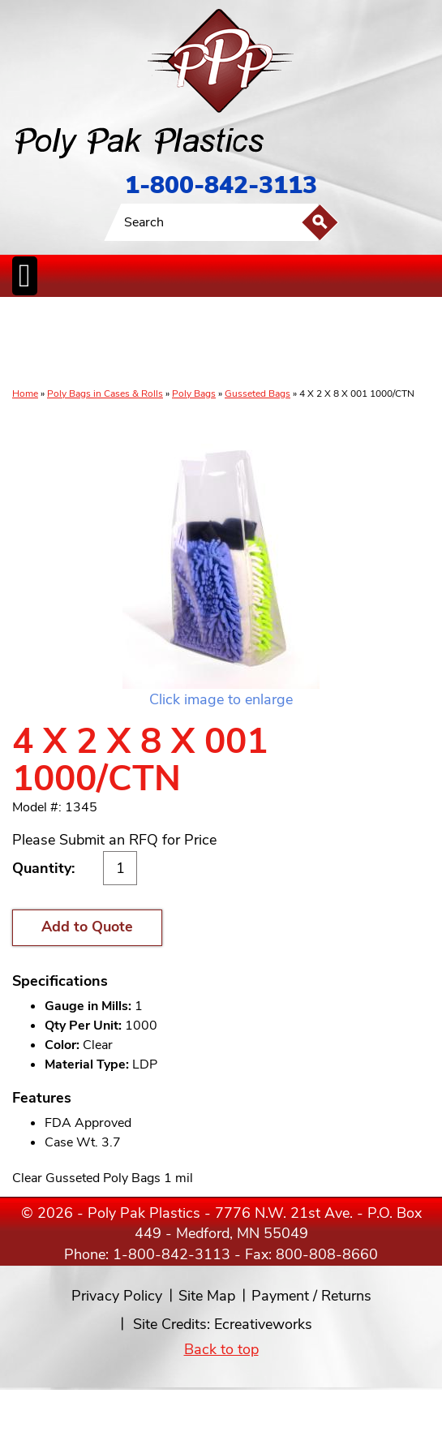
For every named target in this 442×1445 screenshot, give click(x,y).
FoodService (317, 343)
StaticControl (185, 343)
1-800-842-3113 (221, 185)
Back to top (221, 1349)
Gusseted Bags (257, 393)
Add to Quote (87, 926)
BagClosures (363, 343)
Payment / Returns (311, 1295)
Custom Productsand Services (415, 343)
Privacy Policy (116, 1295)
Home (25, 393)
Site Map (206, 1295)
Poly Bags (194, 393)
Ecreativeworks (263, 1324)
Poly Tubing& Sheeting (74, 343)
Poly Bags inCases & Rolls (30, 343)
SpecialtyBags (269, 343)
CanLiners (224, 343)
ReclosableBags (131, 343)
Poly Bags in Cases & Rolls (105, 393)
